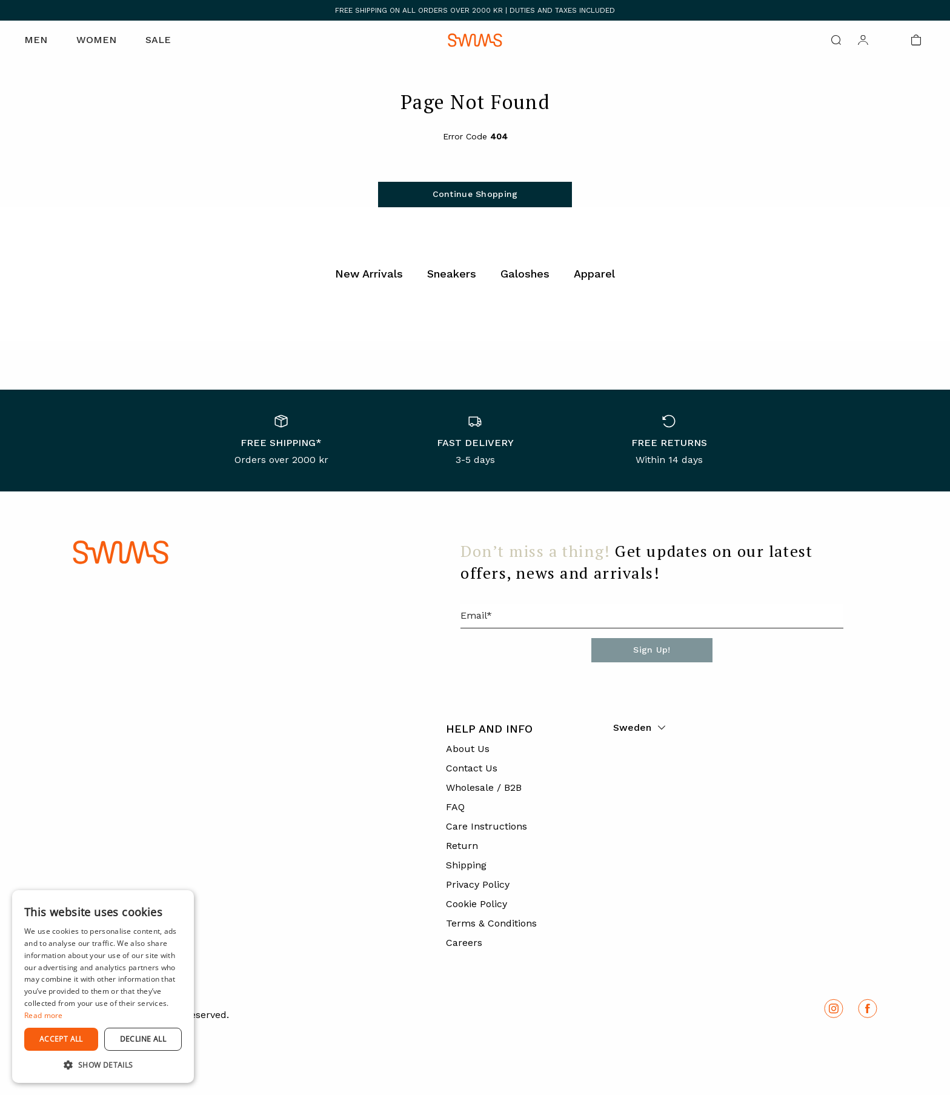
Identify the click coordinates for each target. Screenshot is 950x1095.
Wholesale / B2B (484, 787)
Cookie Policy (476, 904)
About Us (468, 748)
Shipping (466, 865)
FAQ (455, 807)
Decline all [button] (143, 1039)
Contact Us (471, 768)
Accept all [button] (61, 1039)
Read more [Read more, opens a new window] (43, 1015)
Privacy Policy (478, 884)
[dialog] (103, 986)
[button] (103, 1065)
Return (462, 845)
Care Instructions (486, 826)
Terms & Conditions (491, 923)
